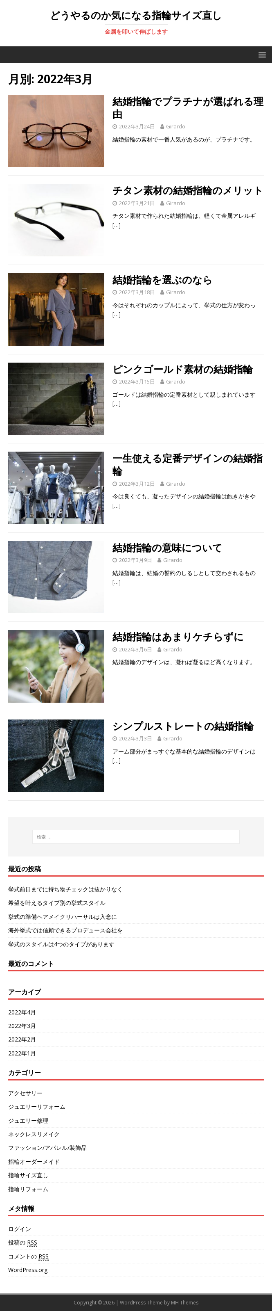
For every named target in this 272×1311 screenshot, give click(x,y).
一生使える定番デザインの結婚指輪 (187, 464)
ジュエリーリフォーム (36, 1106)
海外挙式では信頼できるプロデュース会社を (65, 930)
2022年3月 (22, 1026)
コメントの (28, 1256)
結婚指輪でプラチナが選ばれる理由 (187, 107)
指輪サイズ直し (28, 1175)
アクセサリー (25, 1093)
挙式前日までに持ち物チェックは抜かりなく (65, 889)
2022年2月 (22, 1039)
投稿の (22, 1242)
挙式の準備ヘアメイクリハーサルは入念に (62, 916)
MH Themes (184, 1302)
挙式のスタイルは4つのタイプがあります (61, 944)
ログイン (19, 1229)
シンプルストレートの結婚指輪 (183, 726)
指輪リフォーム (28, 1189)
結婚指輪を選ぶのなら (162, 279)
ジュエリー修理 (28, 1120)
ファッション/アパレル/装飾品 (47, 1147)
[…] (116, 225)
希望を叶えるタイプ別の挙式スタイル (57, 903)
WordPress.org (27, 1270)
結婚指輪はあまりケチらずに (178, 636)
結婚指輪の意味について (167, 547)
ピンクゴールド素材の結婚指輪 (182, 369)
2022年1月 (22, 1053)
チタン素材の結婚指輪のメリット (187, 190)
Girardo (175, 126)
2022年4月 (22, 1012)
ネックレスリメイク (34, 1134)
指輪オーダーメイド (34, 1161)
